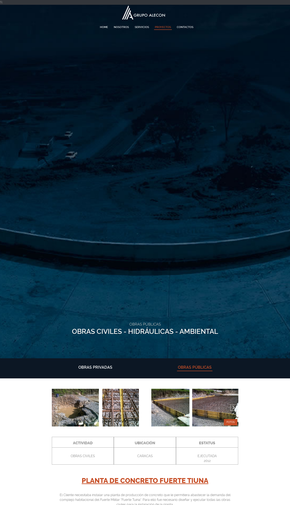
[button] (57, 407)
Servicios (142, 27)
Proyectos (163, 27)
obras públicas (195, 367)
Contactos (185, 27)
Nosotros (121, 27)
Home (104, 27)
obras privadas (95, 367)
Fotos (231, 422)
